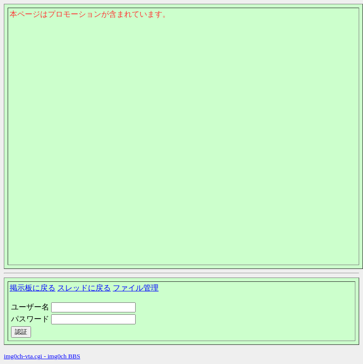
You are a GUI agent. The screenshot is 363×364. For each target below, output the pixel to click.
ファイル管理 (136, 288)
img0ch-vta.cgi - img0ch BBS (42, 356)
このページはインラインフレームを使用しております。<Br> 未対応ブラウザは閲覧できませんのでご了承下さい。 (183, 70)
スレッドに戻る (84, 288)
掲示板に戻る (32, 288)
